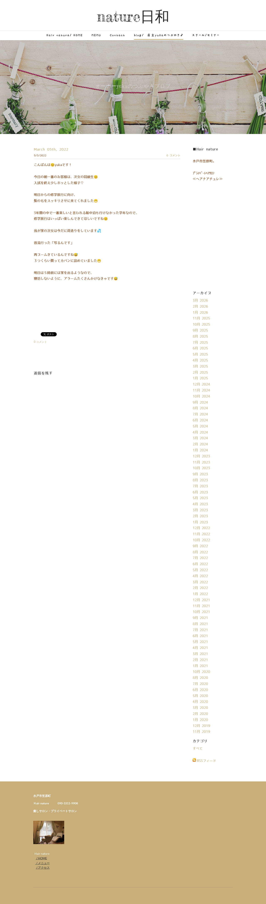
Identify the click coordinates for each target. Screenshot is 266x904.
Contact (117, 35)
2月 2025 (200, 372)
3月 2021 (200, 654)
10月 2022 (201, 540)
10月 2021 (201, 612)
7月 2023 (200, 486)
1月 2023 (200, 522)
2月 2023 (200, 516)
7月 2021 (200, 630)
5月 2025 (200, 354)
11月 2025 (201, 318)
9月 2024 (200, 402)
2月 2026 (200, 306)
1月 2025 (200, 378)
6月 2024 (200, 420)
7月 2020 (200, 684)
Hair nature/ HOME (65, 35)
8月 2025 (200, 336)
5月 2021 (200, 642)
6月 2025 (200, 348)
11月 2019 (201, 732)
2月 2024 (200, 444)
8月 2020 (200, 678)
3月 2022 (200, 582)
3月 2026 (200, 300)
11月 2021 (201, 606)
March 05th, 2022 (51, 149)
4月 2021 (200, 648)
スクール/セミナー (206, 35)
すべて (198, 748)
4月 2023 (200, 504)
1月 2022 (200, 594)
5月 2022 (200, 570)
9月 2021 (200, 618)
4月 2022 (200, 576)
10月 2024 (201, 396)
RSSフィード (206, 761)
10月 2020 (201, 672)
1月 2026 (200, 313)
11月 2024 (201, 390)
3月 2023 (200, 510)
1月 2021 (200, 666)
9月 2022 (200, 546)
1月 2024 (200, 450)
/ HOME (41, 858)
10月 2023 (201, 468)
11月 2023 (201, 462)
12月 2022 (201, 528)
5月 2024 (200, 426)
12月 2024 (201, 384)
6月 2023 (200, 492)
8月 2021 (200, 624)
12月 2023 (201, 456)
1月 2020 (200, 720)
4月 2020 (200, 702)
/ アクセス (43, 867)
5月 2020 (200, 696)
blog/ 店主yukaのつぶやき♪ (158, 35)
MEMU (96, 35)
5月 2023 (200, 498)
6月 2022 (200, 564)
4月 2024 (200, 432)
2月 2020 (200, 714)
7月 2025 (200, 342)
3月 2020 (200, 708)
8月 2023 (200, 480)
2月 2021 (200, 660)
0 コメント (173, 155)
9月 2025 (200, 330)
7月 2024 (200, 414)
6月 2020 (200, 690)
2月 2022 (200, 588)
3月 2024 (200, 438)
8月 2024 (200, 408)
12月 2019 (201, 726)
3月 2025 (200, 366)
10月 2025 (201, 324)
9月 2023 (200, 474)
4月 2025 (200, 360)
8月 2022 (200, 552)
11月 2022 (201, 534)
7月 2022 (200, 558)
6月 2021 (200, 636)
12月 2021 (201, 600)
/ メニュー (42, 863)
